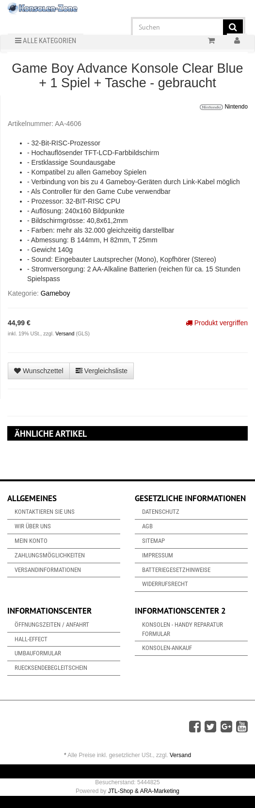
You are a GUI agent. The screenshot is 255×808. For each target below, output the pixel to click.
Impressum (157, 555)
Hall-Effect (31, 639)
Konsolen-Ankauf (167, 647)
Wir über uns (33, 526)
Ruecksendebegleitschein (51, 667)
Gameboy (55, 293)
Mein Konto (31, 540)
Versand (65, 333)
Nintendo (224, 107)
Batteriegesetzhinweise (176, 569)
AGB (147, 526)
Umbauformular (38, 653)
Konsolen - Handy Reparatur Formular (182, 629)
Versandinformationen (48, 569)
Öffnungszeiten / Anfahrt (52, 624)
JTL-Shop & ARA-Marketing (143, 791)
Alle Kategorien (45, 40)
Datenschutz (160, 511)
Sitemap (153, 540)
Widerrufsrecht (165, 583)
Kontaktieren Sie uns (45, 511)
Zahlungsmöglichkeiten (50, 555)
